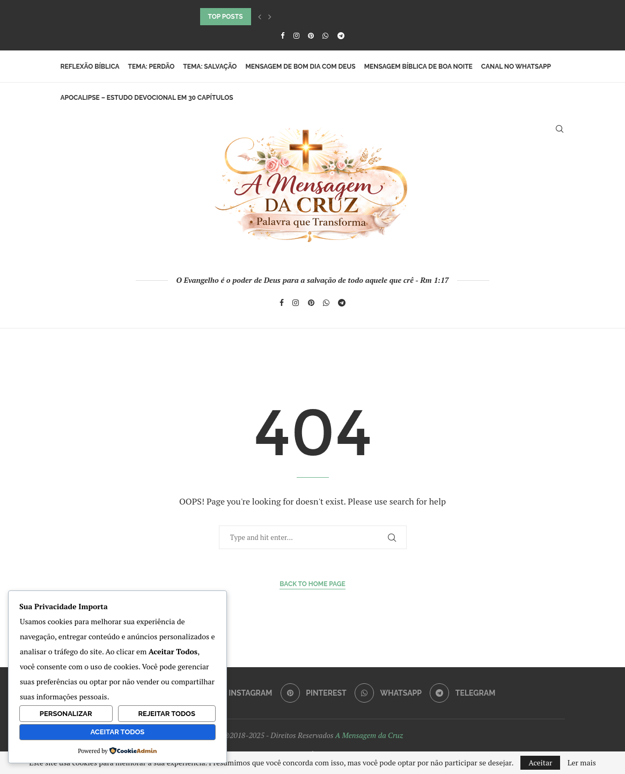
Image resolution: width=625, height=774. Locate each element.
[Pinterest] (311, 35)
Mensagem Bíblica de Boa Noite (418, 66)
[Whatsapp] (325, 35)
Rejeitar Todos (166, 714)
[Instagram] (296, 35)
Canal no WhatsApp (516, 66)
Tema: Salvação (210, 66)
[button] (259, 16)
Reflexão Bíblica (90, 66)
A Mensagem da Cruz (369, 735)
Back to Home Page (312, 584)
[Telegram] (340, 35)
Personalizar (66, 714)
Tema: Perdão (151, 66)
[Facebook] (282, 35)
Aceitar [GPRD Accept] (540, 762)
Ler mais (582, 762)
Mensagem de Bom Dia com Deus (300, 66)
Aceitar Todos (117, 732)
